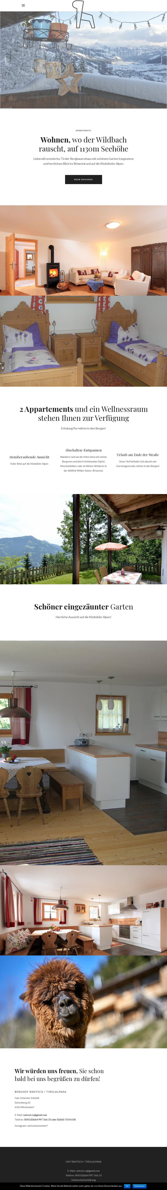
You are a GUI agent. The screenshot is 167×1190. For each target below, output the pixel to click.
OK (127, 1186)
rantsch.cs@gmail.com (35, 1114)
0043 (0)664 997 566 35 (88, 1175)
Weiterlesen (139, 1186)
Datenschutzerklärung (83, 1179)
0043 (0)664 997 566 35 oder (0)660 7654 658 (50, 1119)
